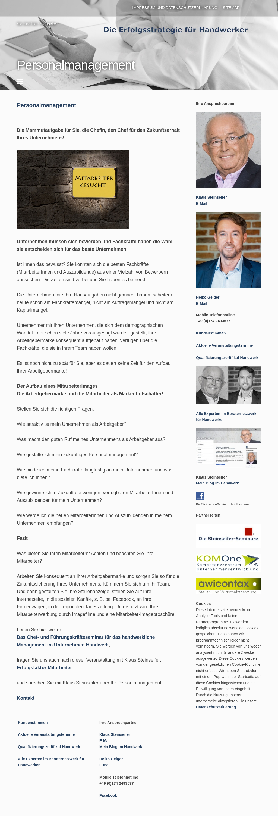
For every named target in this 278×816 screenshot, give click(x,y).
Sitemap (231, 7)
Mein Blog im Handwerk (120, 747)
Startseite (48, 24)
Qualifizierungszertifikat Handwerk (49, 747)
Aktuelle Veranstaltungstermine (46, 734)
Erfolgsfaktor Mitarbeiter (44, 667)
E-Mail (104, 741)
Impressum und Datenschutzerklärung (174, 7)
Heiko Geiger (111, 759)
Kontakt (25, 698)
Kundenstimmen (33, 722)
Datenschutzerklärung (216, 707)
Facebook (108, 795)
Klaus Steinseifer (114, 734)
